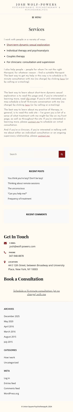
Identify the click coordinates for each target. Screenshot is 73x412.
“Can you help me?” (17, 193)
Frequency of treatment (19, 198)
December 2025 (12, 316)
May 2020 (8, 321)
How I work (9, 357)
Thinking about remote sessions (24, 183)
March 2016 (9, 331)
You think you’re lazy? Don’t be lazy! (25, 178)
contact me (34, 122)
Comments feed (12, 388)
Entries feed (10, 383)
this (28, 99)
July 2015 (8, 341)
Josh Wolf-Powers (36, 4)
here (62, 79)
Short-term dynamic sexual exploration (28, 44)
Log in (7, 378)
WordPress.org (11, 393)
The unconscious (16, 188)
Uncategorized (11, 362)
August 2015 (10, 336)
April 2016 (9, 326)
